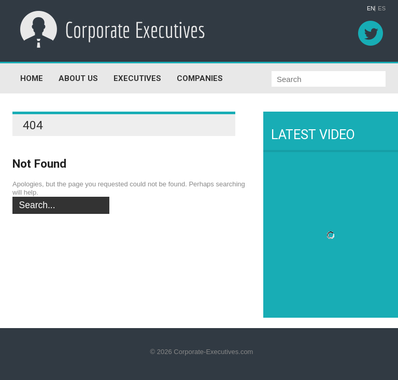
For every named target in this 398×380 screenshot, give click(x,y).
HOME (31, 78)
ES (382, 8)
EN (371, 8)
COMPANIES (200, 78)
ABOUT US (78, 78)
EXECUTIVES (137, 78)
